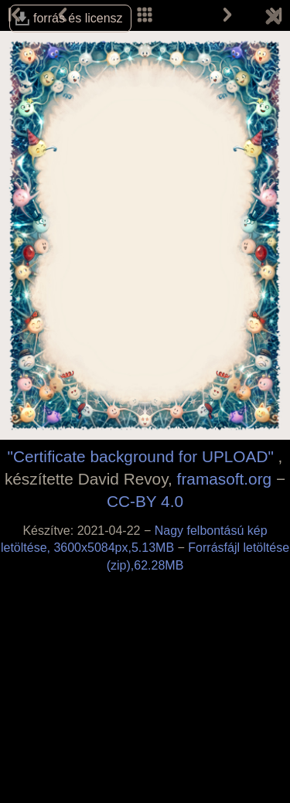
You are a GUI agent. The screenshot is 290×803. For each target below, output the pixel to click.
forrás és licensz (78, 18)
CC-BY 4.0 (145, 501)
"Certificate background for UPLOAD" (141, 456)
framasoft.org (224, 479)
